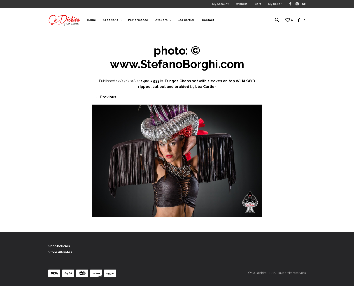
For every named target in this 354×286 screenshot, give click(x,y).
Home (91, 20)
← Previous (106, 97)
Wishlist (241, 4)
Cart (258, 4)
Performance (138, 20)
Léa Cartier (186, 20)
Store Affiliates (60, 252)
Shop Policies (59, 246)
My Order (275, 4)
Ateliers (161, 20)
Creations (110, 20)
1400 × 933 (150, 81)
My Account (220, 4)
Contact (208, 20)
